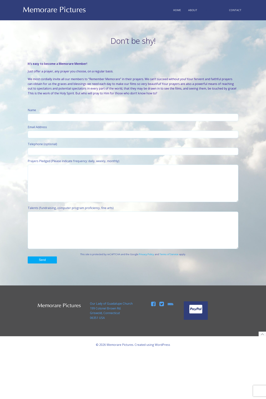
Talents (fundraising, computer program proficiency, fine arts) (133, 247)
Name (133, 123)
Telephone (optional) (133, 157)
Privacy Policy (146, 277)
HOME (179, 10)
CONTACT (237, 10)
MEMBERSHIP (214, 10)
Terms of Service (169, 277)
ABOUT (194, 10)
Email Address (133, 140)
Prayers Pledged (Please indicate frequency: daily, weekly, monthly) (133, 193)
